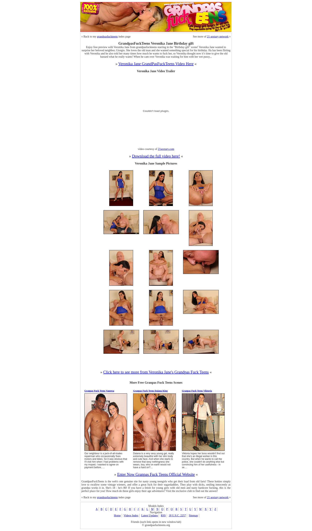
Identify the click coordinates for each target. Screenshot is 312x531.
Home (117, 515)
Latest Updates (149, 515)
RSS (163, 515)
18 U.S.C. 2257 (177, 515)
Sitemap (193, 515)
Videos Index (131, 515)
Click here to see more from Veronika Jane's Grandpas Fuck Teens (156, 372)
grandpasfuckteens (107, 36)
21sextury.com (166, 149)
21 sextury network (217, 36)
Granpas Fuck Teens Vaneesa (99, 390)
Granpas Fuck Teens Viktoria (197, 390)
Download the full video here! (156, 156)
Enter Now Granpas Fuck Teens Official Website (156, 474)
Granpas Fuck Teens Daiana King (150, 390)
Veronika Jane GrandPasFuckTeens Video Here (156, 64)
